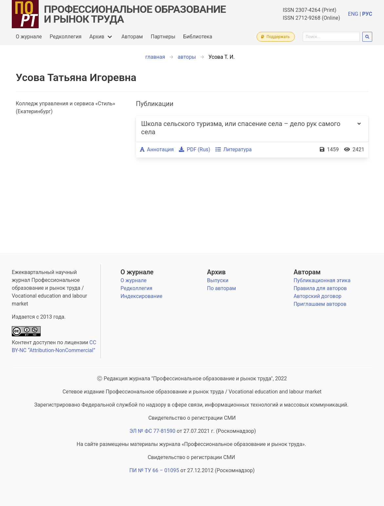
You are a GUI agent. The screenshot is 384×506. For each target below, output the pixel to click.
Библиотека (197, 36)
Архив (97, 36)
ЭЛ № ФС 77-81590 (152, 431)
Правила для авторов (320, 288)
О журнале (29, 36)
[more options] (359, 128)
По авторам (221, 288)
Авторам (132, 36)
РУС (367, 14)
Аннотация (157, 149)
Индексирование (142, 296)
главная (155, 57)
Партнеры (163, 36)
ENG (353, 14)
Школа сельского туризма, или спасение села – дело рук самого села (240, 128)
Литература (234, 149)
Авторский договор (317, 296)
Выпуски (217, 280)
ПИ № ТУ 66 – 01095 (154, 470)
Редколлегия (65, 36)
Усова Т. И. (221, 57)
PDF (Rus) (194, 149)
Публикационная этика (322, 280)
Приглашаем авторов (320, 304)
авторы (187, 57)
